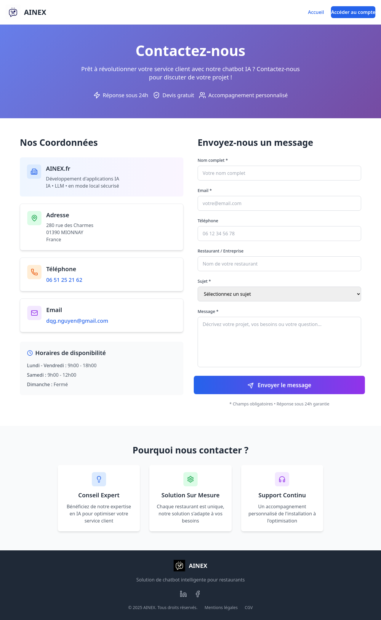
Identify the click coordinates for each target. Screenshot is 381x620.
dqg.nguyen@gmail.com (77, 320)
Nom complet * (213, 160)
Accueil (316, 12)
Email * (205, 190)
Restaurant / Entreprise (221, 251)
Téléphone (208, 220)
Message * (208, 311)
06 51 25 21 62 (64, 279)
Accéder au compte (353, 12)
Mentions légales (221, 607)
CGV (249, 607)
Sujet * (204, 281)
